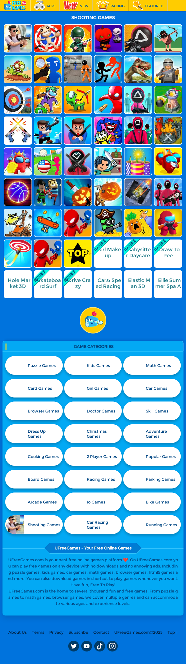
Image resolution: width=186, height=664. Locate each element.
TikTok (99, 646)
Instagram (112, 646)
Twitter (73, 646)
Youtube (86, 646)
